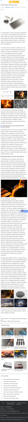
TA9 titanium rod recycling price (10, 383)
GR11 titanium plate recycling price (11, 379)
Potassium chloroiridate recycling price (12, 387)
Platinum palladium (10, 403)
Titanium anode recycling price (10, 385)
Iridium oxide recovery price (13, 321)
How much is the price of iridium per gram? (13, 392)
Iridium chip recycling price (9, 396)
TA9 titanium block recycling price (11, 389)
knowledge (18, 404)
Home (3, 403)
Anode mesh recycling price (9, 381)
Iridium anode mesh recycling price (11, 394)
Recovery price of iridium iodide (11, 398)
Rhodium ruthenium (21, 403)
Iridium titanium (10, 7)
